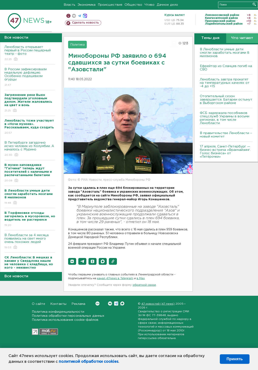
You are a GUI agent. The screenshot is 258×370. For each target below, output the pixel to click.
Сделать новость (85, 22)
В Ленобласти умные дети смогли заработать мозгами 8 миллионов (224, 52)
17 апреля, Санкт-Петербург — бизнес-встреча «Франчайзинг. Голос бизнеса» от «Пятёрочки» (225, 151)
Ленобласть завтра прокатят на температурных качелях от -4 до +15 (225, 83)
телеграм (79, 16)
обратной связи (144, 285)
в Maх (141, 278)
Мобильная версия (68, 16)
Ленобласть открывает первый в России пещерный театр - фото (29, 53)
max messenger (85, 16)
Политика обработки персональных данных (68, 315)
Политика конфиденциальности (58, 311)
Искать (254, 4)
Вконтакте (97, 303)
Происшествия (110, 4)
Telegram (116, 303)
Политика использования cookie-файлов (65, 319)
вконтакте (74, 16)
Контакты (58, 304)
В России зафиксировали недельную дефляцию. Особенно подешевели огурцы (29, 77)
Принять (235, 359)
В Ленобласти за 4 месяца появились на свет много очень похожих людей (29, 241)
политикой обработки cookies (88, 361)
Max (122, 303)
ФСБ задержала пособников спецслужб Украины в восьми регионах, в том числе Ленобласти (224, 118)
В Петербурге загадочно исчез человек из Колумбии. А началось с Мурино (29, 149)
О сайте (38, 304)
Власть (69, 4)
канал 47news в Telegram (115, 278)
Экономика (86, 4)
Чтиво (149, 4)
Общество (133, 4)
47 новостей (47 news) (158, 304)
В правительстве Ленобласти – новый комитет (226, 135)
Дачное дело (167, 4)
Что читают (242, 38)
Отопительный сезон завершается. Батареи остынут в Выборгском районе (226, 99)
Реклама (78, 304)
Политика (77, 44)
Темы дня (210, 38)
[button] (72, 261)
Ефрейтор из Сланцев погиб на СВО (226, 68)
